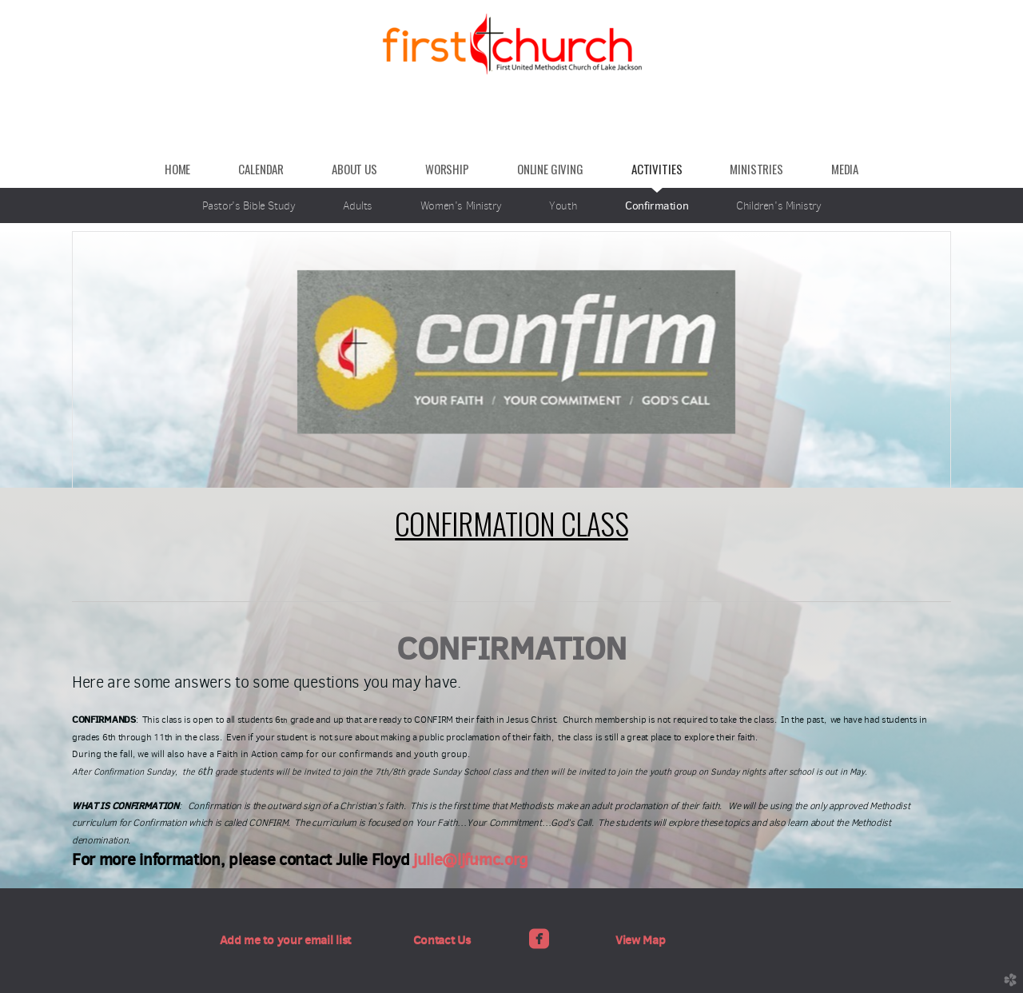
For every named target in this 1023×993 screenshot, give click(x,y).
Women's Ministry (460, 205)
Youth (563, 205)
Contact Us (442, 939)
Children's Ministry (778, 205)
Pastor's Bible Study (249, 205)
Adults (357, 205)
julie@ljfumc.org (470, 859)
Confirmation (656, 205)
